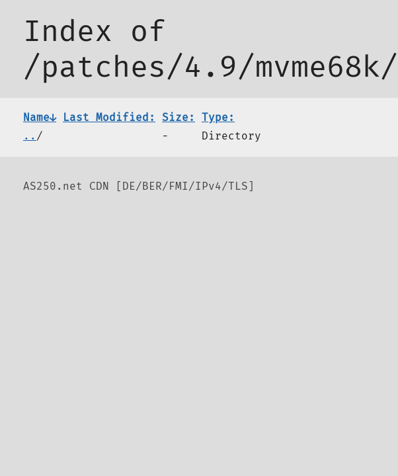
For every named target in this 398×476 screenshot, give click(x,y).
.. (29, 136)
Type (218, 117)
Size (178, 117)
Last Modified (109, 117)
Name (39, 117)
